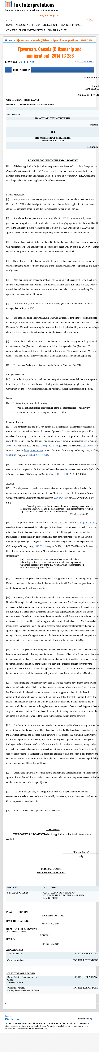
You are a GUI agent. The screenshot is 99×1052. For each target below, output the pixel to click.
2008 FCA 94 (61, 474)
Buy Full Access (58, 30)
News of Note (24, 24)
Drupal (91, 1018)
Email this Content (85, 61)
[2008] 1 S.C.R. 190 (33, 450)
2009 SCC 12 (12, 455)
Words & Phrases (71, 24)
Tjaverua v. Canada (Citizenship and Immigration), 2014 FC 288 (54, 40)
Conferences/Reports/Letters (25, 30)
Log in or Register (49, 15)
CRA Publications (47, 24)
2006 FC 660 (60, 497)
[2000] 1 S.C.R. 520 (87, 522)
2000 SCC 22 (61, 522)
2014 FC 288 (26, 62)
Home (9, 24)
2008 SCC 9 (92, 445)
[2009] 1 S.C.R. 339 (38, 455)
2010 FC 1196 (41, 546)
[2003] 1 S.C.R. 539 (50, 445)
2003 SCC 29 (12, 445)
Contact (8, 1016)
